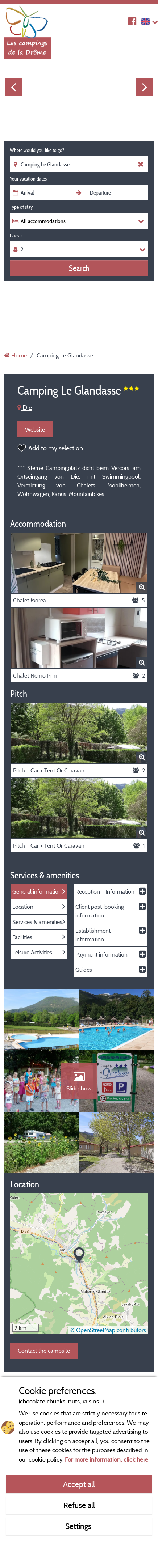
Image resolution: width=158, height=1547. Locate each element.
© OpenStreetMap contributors (108, 1330)
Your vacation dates (28, 178)
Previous (13, 87)
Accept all (79, 1484)
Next (144, 87)
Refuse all (79, 1505)
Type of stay (21, 207)
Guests (16, 235)
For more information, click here (106, 1459)
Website (35, 429)
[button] (79, 1255)
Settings (79, 1526)
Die (24, 407)
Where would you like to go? (37, 150)
